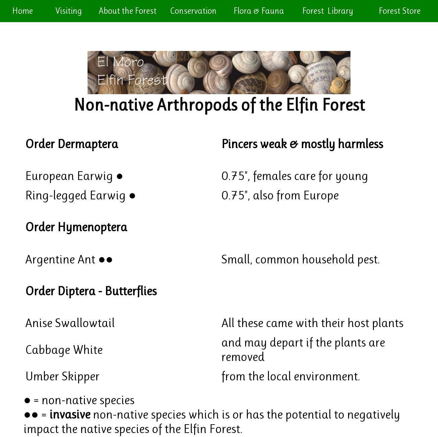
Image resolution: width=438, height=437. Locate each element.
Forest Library (328, 11)
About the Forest (127, 11)
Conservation (193, 11)
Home (22, 11)
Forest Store (400, 11)
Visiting (69, 11)
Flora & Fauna (259, 11)
